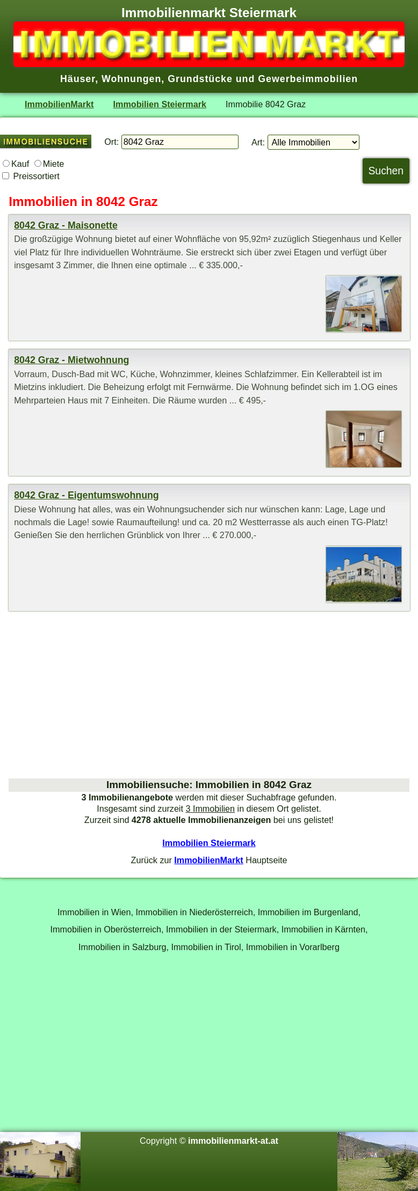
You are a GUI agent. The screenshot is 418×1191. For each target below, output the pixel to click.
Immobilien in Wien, (95, 912)
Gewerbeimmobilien (308, 78)
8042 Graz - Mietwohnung (71, 360)
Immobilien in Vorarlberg (293, 947)
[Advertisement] (209, 695)
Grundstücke (200, 78)
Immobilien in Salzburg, (123, 947)
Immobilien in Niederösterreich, (196, 912)
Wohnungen (131, 78)
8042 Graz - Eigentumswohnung (86, 495)
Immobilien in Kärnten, (325, 929)
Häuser (77, 78)
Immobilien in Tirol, (207, 947)
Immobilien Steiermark (159, 104)
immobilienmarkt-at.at (233, 1140)
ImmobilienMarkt (59, 104)
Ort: (111, 141)
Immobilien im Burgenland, (309, 912)
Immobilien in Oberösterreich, (107, 929)
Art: (258, 142)
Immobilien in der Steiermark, (222, 929)
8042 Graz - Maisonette (66, 225)
